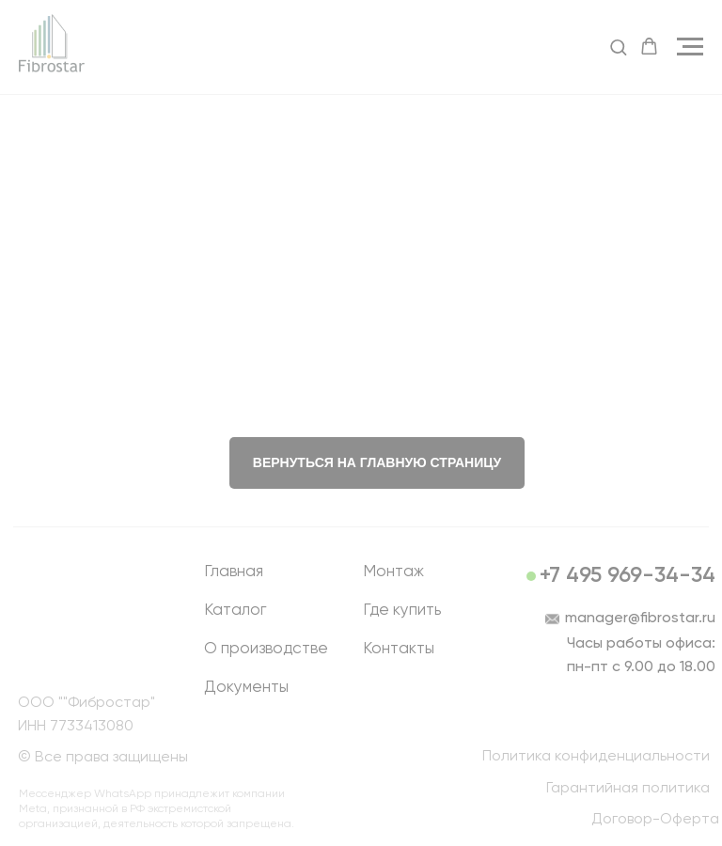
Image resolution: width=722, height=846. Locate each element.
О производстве (266, 649)
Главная (233, 572)
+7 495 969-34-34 (627, 576)
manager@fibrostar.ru (640, 618)
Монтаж (393, 572)
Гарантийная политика (628, 788)
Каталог (235, 611)
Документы (246, 688)
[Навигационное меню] (690, 47)
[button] (618, 46)
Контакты (398, 649)
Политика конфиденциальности (596, 756)
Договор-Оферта (655, 819)
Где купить (402, 611)
